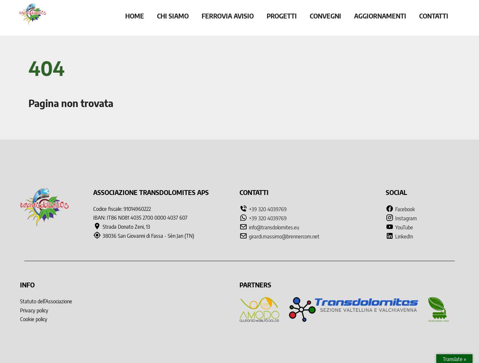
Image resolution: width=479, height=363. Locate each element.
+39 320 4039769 (268, 209)
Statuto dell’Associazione (46, 301)
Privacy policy (34, 310)
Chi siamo (173, 16)
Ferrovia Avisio (228, 16)
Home (134, 16)
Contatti (433, 16)
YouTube (399, 227)
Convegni (325, 16)
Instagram (401, 218)
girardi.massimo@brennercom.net (284, 236)
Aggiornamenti (380, 16)
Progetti (282, 16)
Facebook (400, 209)
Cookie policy (33, 319)
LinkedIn (399, 236)
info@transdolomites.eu (274, 227)
